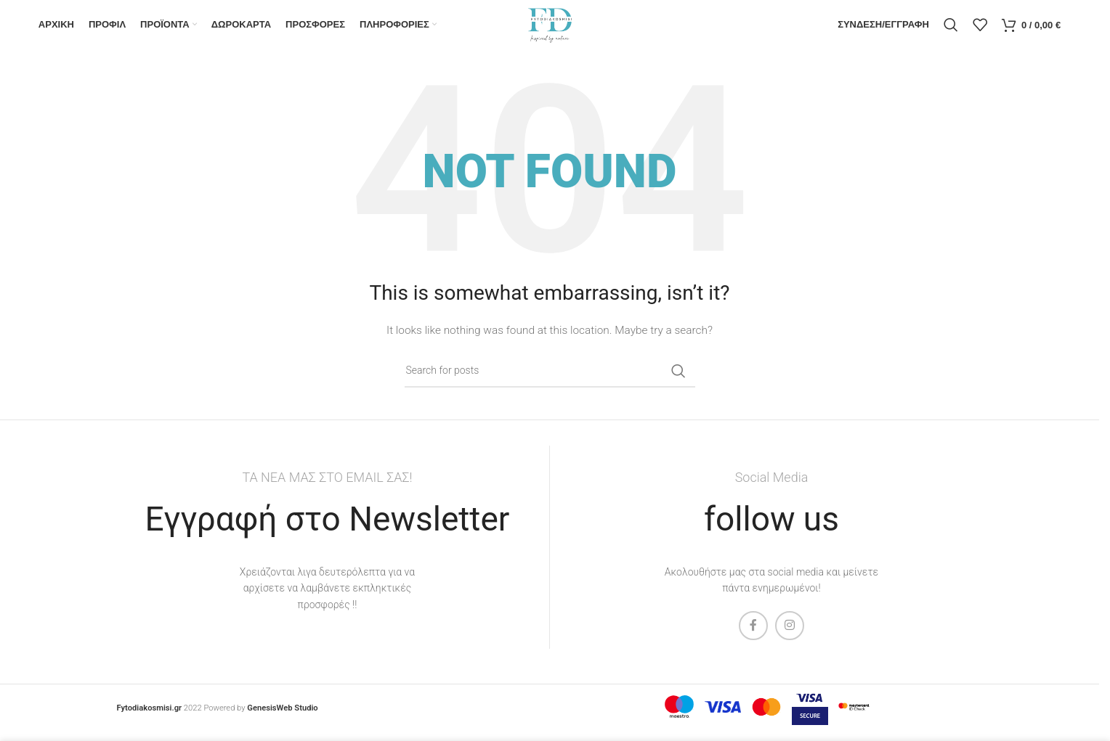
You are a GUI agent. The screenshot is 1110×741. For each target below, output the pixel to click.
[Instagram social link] (789, 637)
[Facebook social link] (753, 637)
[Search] (950, 31)
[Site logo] (549, 30)
